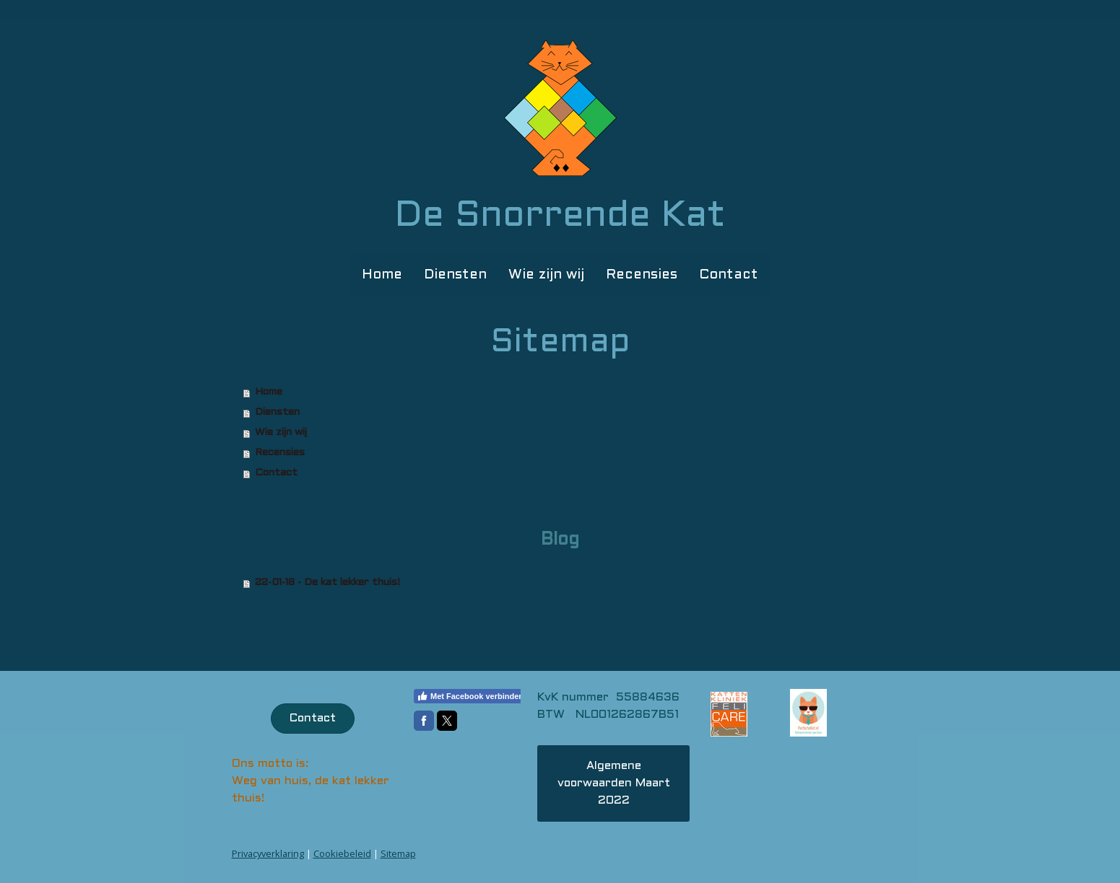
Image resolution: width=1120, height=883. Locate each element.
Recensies (641, 274)
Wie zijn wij (546, 274)
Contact (728, 274)
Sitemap (398, 853)
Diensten (455, 274)
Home (382, 274)
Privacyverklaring (268, 853)
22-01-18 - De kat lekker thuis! (327, 582)
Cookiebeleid (342, 853)
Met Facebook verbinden (470, 696)
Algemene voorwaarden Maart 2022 (613, 783)
